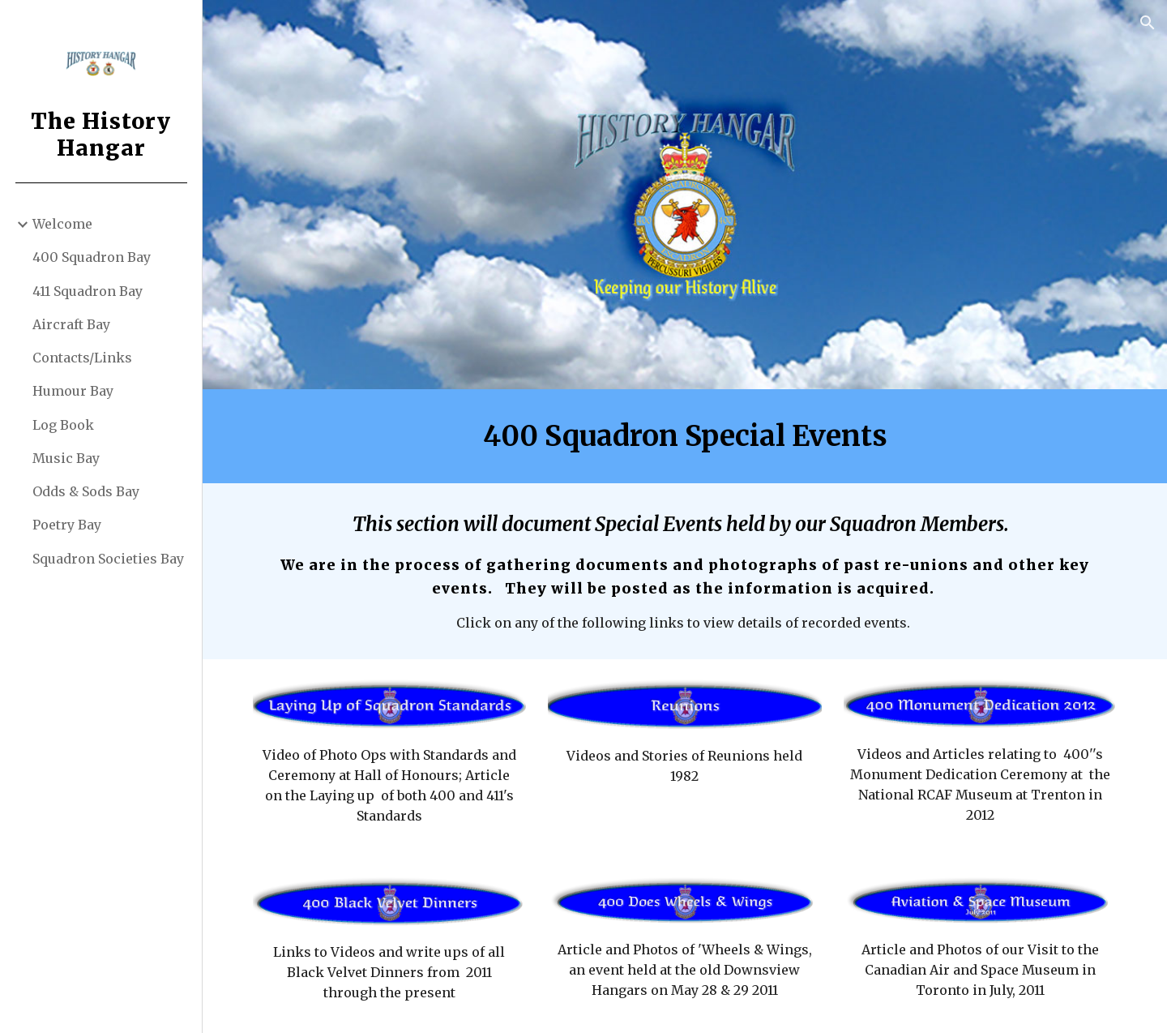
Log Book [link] (63, 425)
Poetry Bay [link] (66, 524)
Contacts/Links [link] (82, 357)
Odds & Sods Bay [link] (85, 491)
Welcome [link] (62, 224)
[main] (685, 436)
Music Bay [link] (66, 458)
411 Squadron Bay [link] (87, 291)
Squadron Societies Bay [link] (108, 559)
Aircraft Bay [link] (71, 324)
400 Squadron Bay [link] (91, 257)
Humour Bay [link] (72, 391)
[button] (1147, 22)
